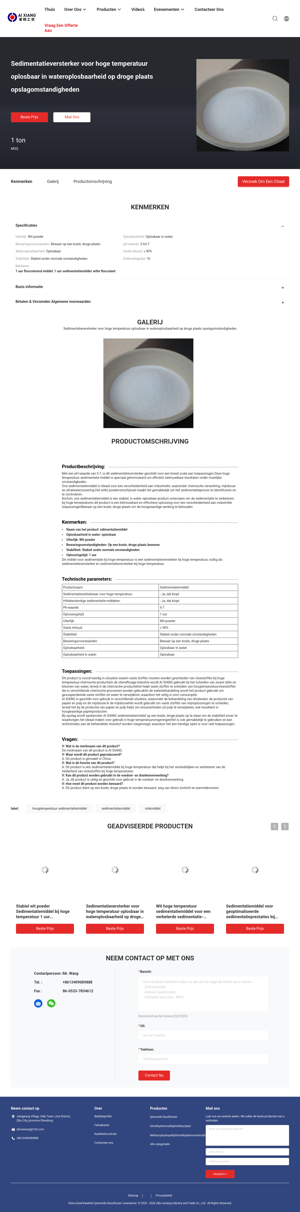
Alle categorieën (160, 1144)
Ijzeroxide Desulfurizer (163, 1116)
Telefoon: (147, 1049)
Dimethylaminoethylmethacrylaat (168, 1126)
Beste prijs (29, 117)
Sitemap (133, 1195)
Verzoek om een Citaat (263, 181)
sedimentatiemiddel (116, 808)
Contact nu (154, 1075)
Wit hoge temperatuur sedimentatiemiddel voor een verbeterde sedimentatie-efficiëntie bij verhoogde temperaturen (183, 917)
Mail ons (72, 117)
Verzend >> (220, 1174)
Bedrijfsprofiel (103, 1116)
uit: (142, 1026)
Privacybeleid (164, 1195)
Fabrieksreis (101, 1125)
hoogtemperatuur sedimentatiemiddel (59, 808)
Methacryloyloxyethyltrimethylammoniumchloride (168, 1135)
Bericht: (146, 972)
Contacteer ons (103, 1142)
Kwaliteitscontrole (105, 1134)
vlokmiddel (153, 808)
